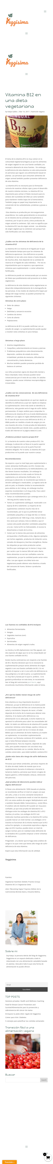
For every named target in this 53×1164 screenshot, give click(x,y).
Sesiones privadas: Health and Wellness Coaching (24, 1001)
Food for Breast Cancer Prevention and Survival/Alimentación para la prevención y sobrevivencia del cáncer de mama (22, 1007)
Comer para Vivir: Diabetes (15, 1017)
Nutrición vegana (38, 111)
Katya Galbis (12, 111)
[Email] (26, 984)
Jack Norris (32, 682)
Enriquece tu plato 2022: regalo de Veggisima (23, 1014)
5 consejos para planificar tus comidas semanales (24, 1021)
